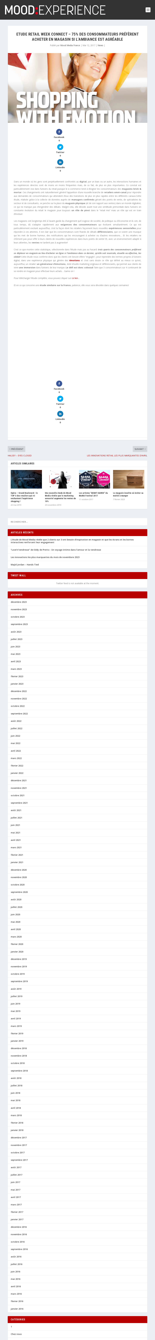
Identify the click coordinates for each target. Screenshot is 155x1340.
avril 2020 (16, 870)
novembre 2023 (19, 550)
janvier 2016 (17, 1250)
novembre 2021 (19, 729)
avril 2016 (16, 1227)
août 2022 (16, 662)
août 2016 (16, 1197)
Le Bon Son (16, 1305)
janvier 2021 (17, 803)
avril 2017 (16, 1138)
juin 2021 (15, 766)
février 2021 (17, 796)
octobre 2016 (18, 1183)
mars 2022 (16, 699)
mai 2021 (15, 773)
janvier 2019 (17, 982)
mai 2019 (15, 952)
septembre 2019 (19, 922)
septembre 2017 (19, 1101)
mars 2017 (16, 1145)
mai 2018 (15, 1041)
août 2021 (16, 751)
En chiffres (16, 1282)
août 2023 (16, 572)
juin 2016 (15, 1212)
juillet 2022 (16, 669)
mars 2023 (16, 610)
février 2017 (17, 1153)
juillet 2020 (16, 848)
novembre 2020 (19, 818)
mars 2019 (16, 967)
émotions (74, 231)
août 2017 (16, 1108)
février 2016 (17, 1242)
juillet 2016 (16, 1205)
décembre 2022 (19, 632)
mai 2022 (15, 684)
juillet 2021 (16, 759)
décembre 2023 (19, 543)
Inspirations (17, 1297)
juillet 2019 (16, 937)
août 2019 (16, 930)
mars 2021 (16, 788)
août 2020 (16, 840)
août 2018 (16, 1019)
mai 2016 (15, 1220)
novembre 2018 (19, 997)
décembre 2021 (19, 721)
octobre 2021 (18, 736)
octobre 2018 (18, 1004)
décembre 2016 (19, 1168)
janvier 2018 (17, 1071)
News (100, 45)
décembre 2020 (19, 811)
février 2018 (17, 1064)
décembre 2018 (19, 989)
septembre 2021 (19, 744)
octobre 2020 (18, 826)
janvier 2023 (17, 625)
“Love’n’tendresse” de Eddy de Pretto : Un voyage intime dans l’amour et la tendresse (56, 491)
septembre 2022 (19, 654)
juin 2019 (15, 945)
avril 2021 (16, 781)
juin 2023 (15, 587)
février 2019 (17, 974)
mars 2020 (16, 878)
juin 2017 (15, 1123)
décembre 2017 (19, 1078)
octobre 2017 (18, 1093)
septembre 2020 (19, 833)
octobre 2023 (18, 558)
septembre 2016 (19, 1190)
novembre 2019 (19, 907)
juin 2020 (15, 855)
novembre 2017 (19, 1086)
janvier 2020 (17, 893)
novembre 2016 (19, 1175)
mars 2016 (16, 1235)
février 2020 (17, 885)
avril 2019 (16, 959)
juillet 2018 (16, 1026)
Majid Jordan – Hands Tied (25, 505)
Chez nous (16, 1275)
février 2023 (17, 617)
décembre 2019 (19, 900)
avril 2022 (16, 691)
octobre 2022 (18, 647)
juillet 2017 (16, 1116)
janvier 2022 (17, 714)
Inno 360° (16, 1290)
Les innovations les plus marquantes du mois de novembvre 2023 (45, 498)
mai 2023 (15, 595)
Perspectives (17, 1320)
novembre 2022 (19, 639)
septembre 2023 (19, 565)
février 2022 (17, 706)
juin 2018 (15, 1034)
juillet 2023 (16, 580)
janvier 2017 (17, 1160)
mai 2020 (15, 863)
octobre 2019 (18, 915)
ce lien (75, 248)
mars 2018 (16, 1056)
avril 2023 (16, 602)
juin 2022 (15, 677)
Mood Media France (70, 45)
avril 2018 (16, 1049)
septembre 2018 (19, 1012)
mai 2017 (15, 1131)
